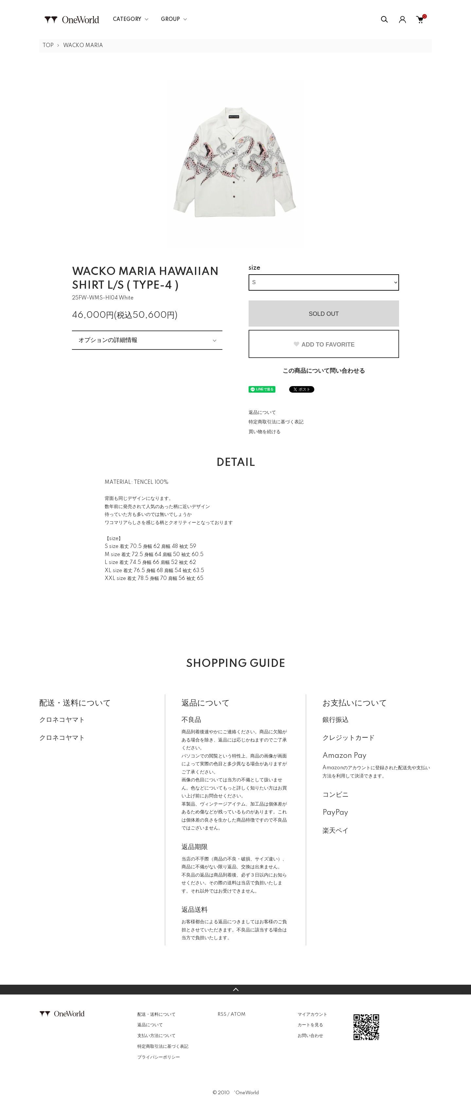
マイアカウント (312, 1014)
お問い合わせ (310, 1035)
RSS (222, 1014)
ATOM (238, 1014)
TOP (48, 45)
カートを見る (310, 1025)
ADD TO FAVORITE (324, 344)
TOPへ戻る (235, 989)
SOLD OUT (324, 314)
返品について (262, 412)
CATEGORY (127, 19)
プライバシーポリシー (158, 1057)
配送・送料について (156, 1014)
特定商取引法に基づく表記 (276, 422)
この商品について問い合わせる (324, 371)
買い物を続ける (265, 431)
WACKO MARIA (83, 45)
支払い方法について (156, 1035)
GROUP (170, 19)
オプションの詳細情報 (107, 340)
